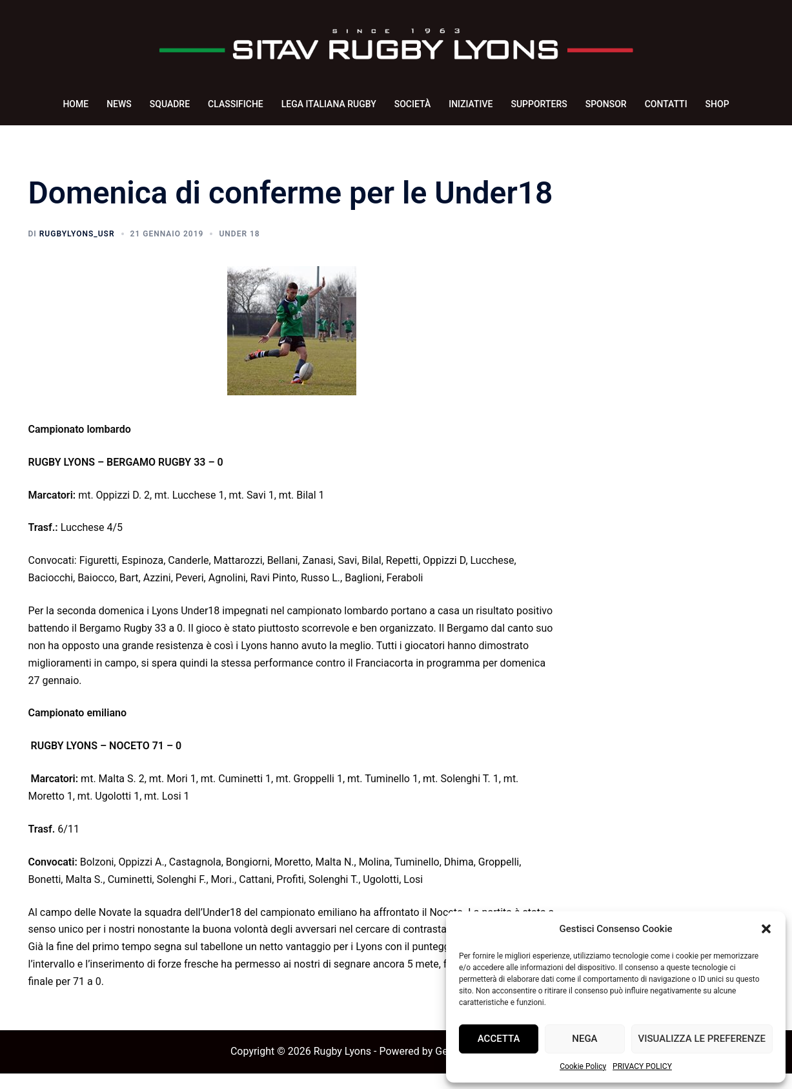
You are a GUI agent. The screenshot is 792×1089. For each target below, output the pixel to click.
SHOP (717, 104)
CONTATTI (666, 104)
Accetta (499, 1038)
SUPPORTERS (539, 104)
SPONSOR (606, 104)
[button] (766, 928)
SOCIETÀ (412, 104)
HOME (75, 104)
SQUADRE (170, 104)
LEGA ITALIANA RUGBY (328, 104)
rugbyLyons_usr (77, 249)
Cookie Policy (583, 1066)
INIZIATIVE (470, 104)
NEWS (119, 104)
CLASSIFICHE (235, 104)
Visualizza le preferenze (702, 1038)
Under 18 (239, 249)
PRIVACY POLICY (642, 1066)
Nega (584, 1038)
